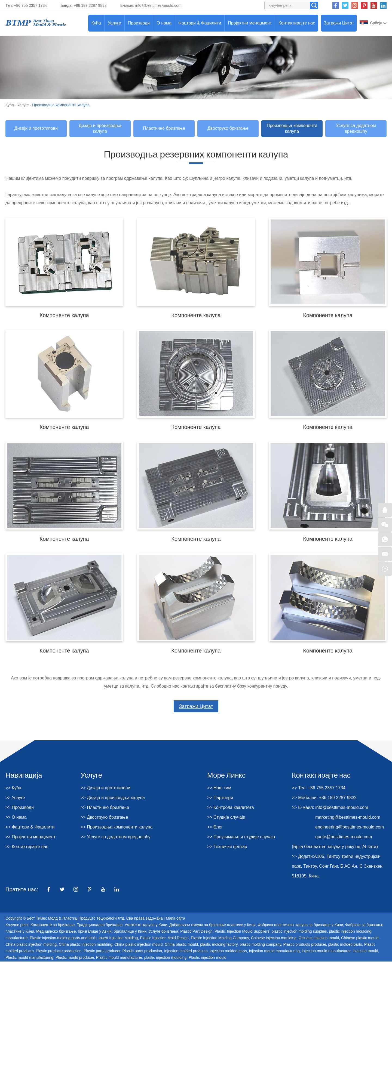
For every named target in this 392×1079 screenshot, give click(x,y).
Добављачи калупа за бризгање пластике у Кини (212, 925)
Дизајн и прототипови (36, 128)
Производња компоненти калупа (61, 105)
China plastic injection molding (31, 944)
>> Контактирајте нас (26, 846)
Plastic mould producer (75, 957)
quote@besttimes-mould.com (343, 836)
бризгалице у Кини (130, 931)
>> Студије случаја (226, 817)
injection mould (365, 951)
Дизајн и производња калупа (100, 128)
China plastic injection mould (138, 944)
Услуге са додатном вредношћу (356, 128)
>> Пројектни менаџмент (30, 836)
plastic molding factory (218, 944)
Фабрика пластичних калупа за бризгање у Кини (300, 925)
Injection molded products (186, 951)
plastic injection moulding (165, 957)
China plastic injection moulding (85, 944)
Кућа (96, 23)
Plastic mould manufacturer (119, 957)
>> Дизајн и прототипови (105, 788)
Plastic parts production (142, 951)
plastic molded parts (345, 944)
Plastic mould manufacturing (29, 957)
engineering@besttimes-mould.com (349, 827)
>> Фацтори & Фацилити (30, 827)
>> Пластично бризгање (105, 807)
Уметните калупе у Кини (146, 925)
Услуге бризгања (163, 931)
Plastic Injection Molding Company (220, 938)
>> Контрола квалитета (230, 807)
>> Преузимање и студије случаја (241, 836)
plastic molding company (260, 944)
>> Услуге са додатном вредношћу (116, 836)
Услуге (114, 23)
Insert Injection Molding (118, 938)
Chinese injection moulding (273, 938)
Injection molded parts (228, 951)
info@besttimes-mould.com (158, 5)
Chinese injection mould (319, 938)
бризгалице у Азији (95, 931)
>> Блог (215, 827)
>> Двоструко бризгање (104, 817)
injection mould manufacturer (326, 951)
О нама (164, 23)
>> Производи (19, 807)
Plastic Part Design (196, 931)
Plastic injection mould (207, 957)
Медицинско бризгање (56, 931)
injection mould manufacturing (274, 951)
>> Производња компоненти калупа (116, 827)
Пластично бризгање (164, 128)
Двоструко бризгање (228, 128)
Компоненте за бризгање (53, 925)
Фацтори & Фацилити (199, 23)
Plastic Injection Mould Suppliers (242, 931)
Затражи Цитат (339, 23)
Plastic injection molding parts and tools (63, 938)
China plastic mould (181, 944)
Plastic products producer (304, 944)
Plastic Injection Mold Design (164, 938)
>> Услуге (15, 797)
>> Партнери (220, 797)
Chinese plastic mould (359, 938)
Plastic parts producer (102, 951)
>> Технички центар (227, 846)
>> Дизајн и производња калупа (113, 797)
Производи (139, 23)
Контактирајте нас (296, 23)
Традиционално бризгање (99, 925)
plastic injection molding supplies (299, 931)
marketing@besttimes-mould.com (347, 817)
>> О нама (16, 817)
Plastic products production (58, 951)
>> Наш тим (219, 788)
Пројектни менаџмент (250, 23)
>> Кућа (13, 788)
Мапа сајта (175, 918)
